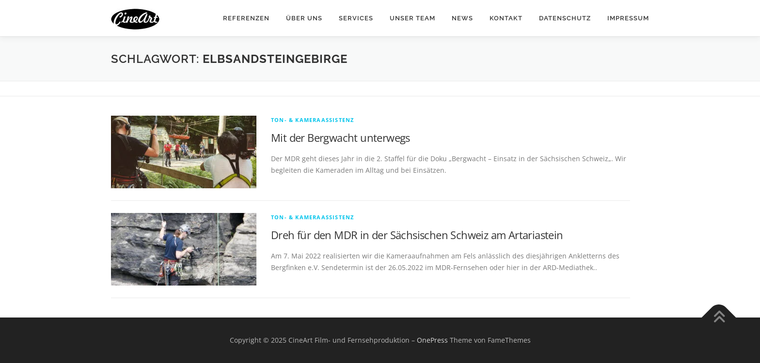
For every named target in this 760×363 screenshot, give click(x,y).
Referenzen (246, 18)
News (462, 18)
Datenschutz (565, 18)
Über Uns (304, 18)
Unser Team (412, 18)
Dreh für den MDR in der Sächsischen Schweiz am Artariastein (417, 234)
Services (356, 18)
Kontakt (506, 18)
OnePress (432, 340)
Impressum (628, 18)
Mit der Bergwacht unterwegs (340, 137)
